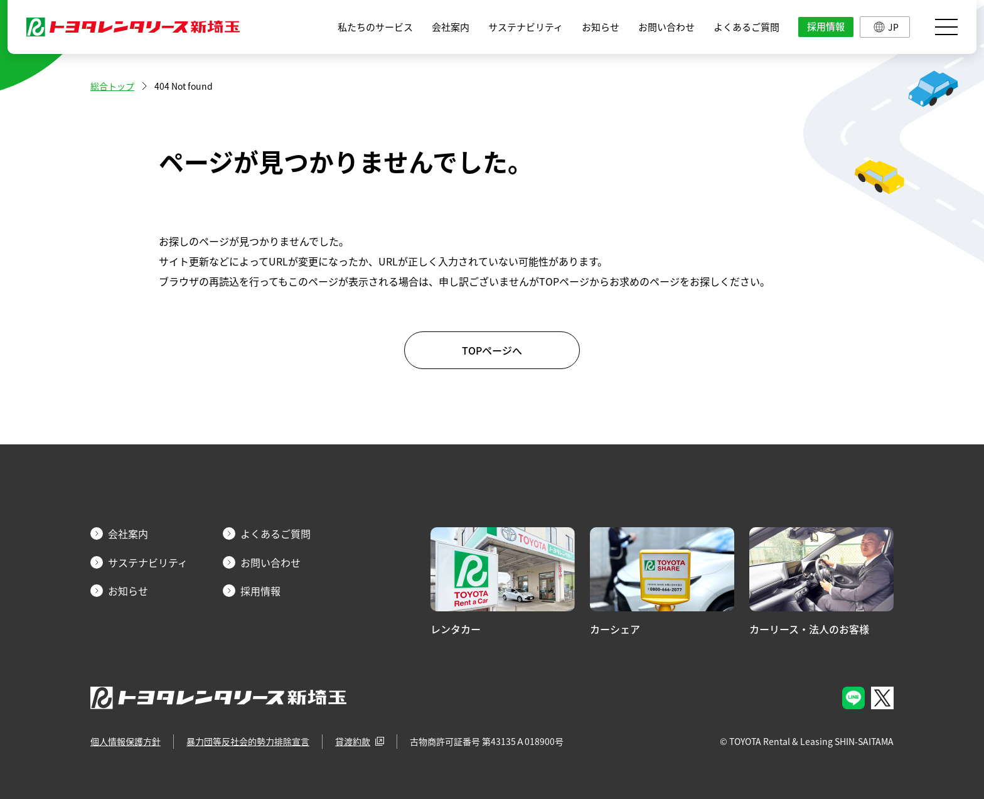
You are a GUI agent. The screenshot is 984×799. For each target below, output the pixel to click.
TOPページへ (492, 350)
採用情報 (826, 26)
